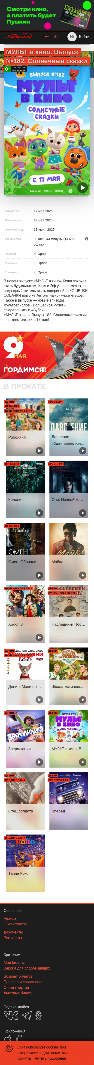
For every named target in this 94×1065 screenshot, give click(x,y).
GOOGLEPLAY (20, 1039)
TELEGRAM (27, 1015)
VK (11, 1015)
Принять (24, 1058)
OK (38, 1015)
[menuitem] (46, 37)
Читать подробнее (50, 1058)
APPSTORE (8, 1039)
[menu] (44, 37)
